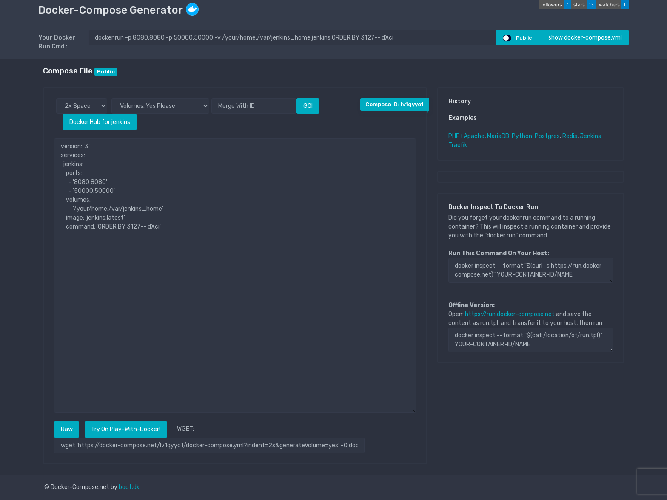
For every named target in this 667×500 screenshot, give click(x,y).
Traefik (457, 145)
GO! (308, 106)
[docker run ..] (292, 37)
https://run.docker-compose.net (510, 314)
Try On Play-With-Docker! (125, 429)
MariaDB (498, 136)
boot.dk (129, 487)
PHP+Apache (466, 136)
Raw (67, 429)
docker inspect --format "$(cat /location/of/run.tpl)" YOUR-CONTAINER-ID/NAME (530, 340)
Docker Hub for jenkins (99, 122)
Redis (569, 136)
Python (522, 136)
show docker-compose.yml (585, 37)
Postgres (547, 136)
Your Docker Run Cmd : (56, 42)
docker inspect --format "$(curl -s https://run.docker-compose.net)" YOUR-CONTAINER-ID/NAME (530, 270)
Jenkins (590, 136)
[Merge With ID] (253, 106)
